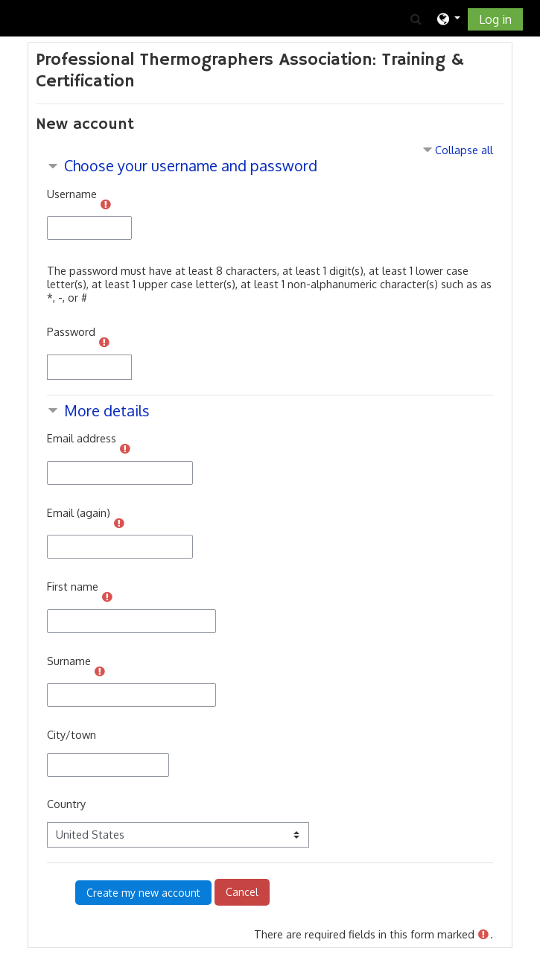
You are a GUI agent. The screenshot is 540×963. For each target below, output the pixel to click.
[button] (415, 18)
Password (71, 331)
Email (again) (78, 512)
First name (72, 586)
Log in (495, 19)
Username (72, 193)
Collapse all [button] (464, 149)
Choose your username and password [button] (190, 165)
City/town (71, 734)
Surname (69, 660)
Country (66, 803)
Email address (81, 438)
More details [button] (107, 410)
